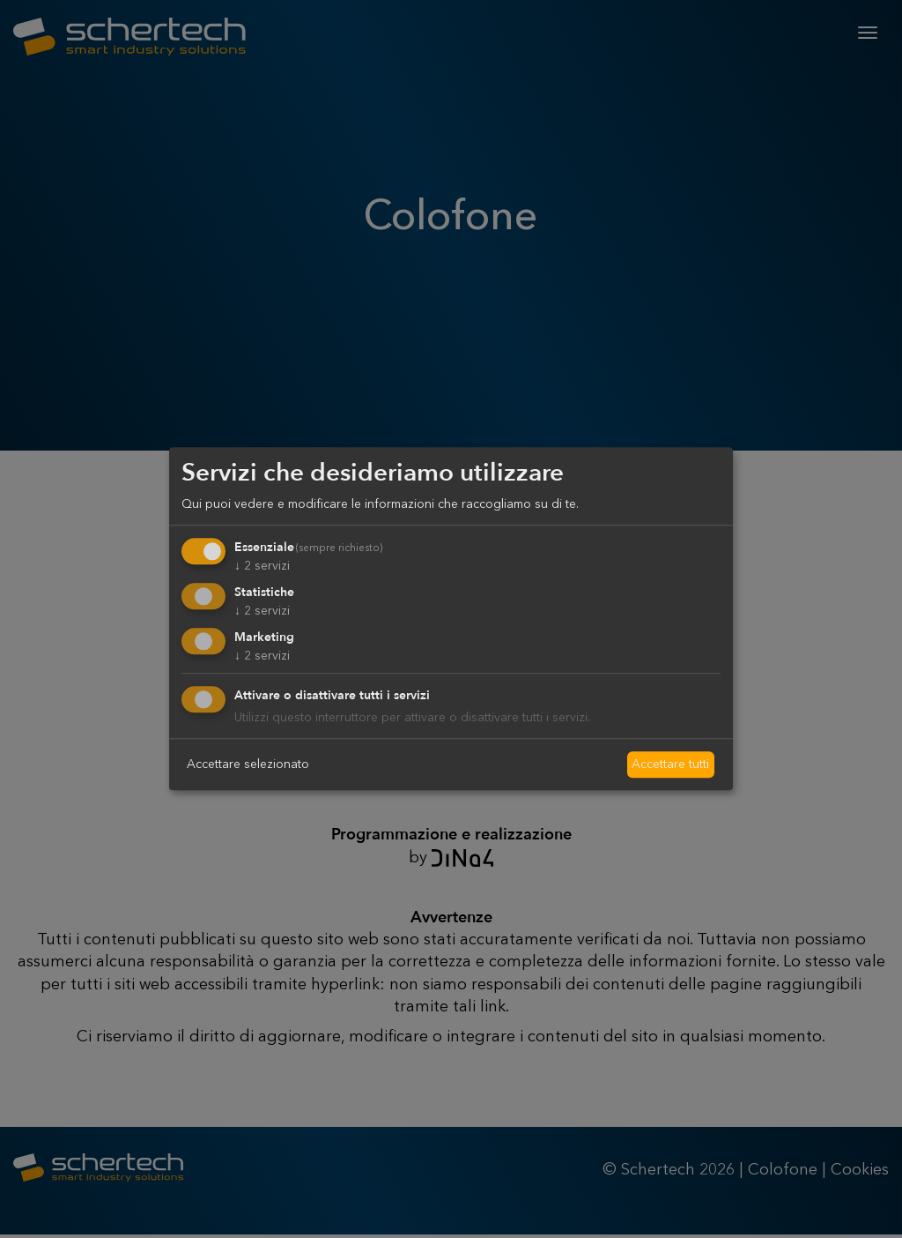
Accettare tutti (670, 764)
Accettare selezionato (248, 764)
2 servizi (262, 566)
